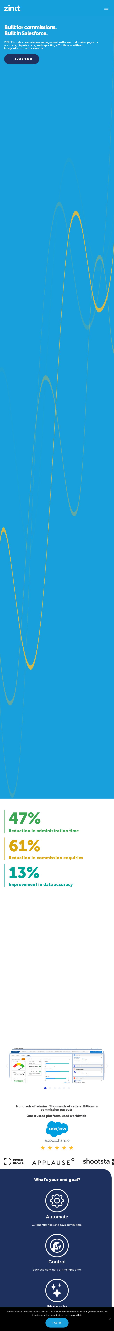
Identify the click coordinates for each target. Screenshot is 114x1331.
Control (57, 1261)
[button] (106, 8)
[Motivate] (57, 1290)
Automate (57, 1216)
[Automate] (57, 1200)
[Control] (57, 1245)
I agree (56, 1322)
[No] (109, 1319)
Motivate (57, 1306)
